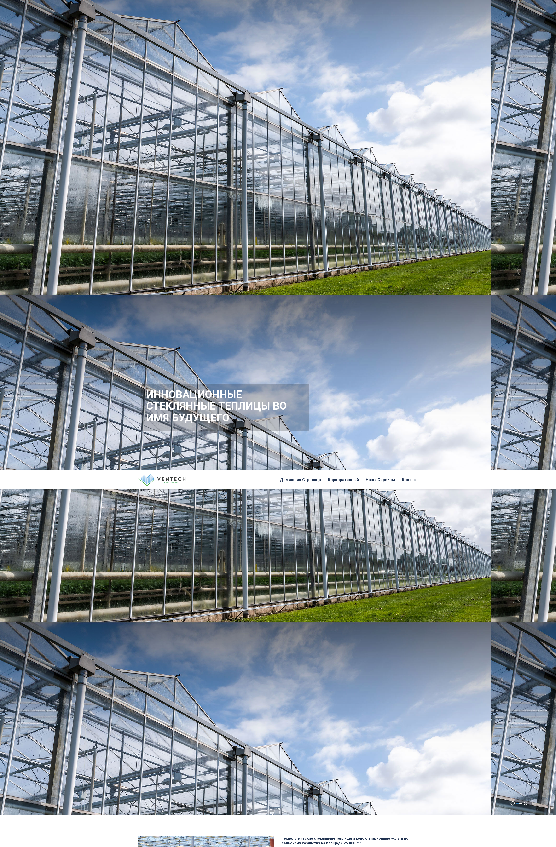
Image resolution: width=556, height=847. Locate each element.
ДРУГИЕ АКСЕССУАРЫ (367, 711)
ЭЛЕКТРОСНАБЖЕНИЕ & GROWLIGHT (178, 710)
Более (275, 632)
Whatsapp (301, 749)
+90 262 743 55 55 (260, 749)
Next (545, 16)
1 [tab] (513, 415)
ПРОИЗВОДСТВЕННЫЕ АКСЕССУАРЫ (271, 710)
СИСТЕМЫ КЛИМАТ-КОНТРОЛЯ (365, 674)
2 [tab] (525, 415)
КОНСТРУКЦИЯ (167, 674)
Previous (11, 16)
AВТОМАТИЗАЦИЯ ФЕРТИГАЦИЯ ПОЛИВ (270, 674)
